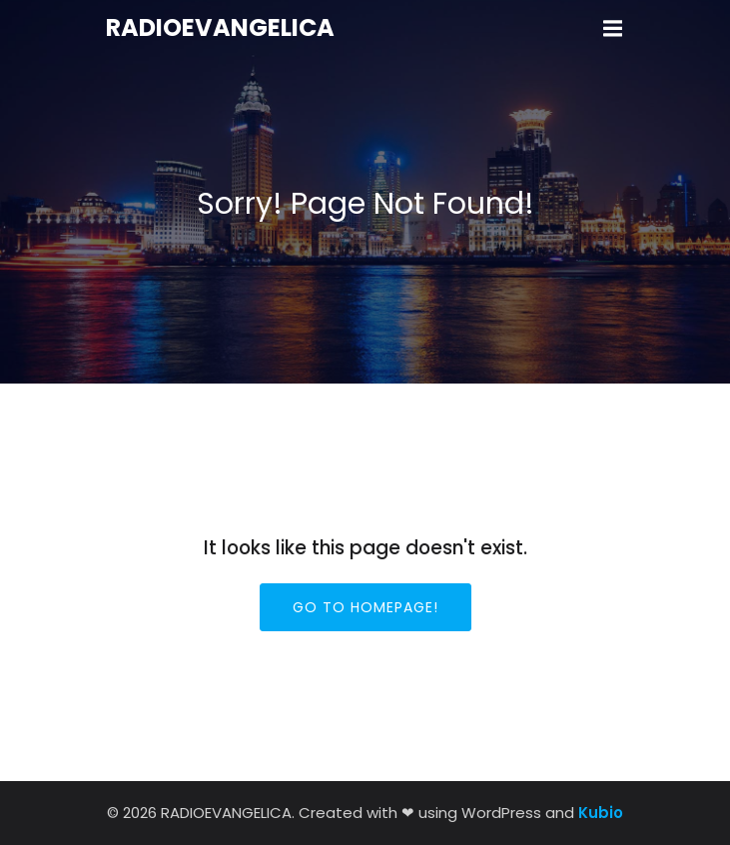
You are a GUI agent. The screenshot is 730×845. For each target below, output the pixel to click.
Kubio (600, 812)
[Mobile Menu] (613, 29)
